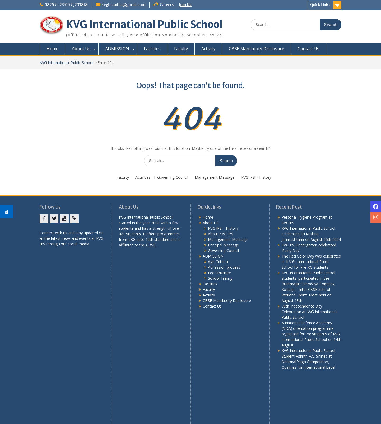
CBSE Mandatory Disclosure (256, 49)
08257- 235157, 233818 (66, 4)
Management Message (214, 177)
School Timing (220, 278)
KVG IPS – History (256, 177)
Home (52, 49)
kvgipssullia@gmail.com (124, 4)
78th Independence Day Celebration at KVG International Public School (309, 312)
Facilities (152, 49)
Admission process (224, 267)
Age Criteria (218, 261)
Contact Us (308, 49)
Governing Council (172, 177)
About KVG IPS (220, 233)
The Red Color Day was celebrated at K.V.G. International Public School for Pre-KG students (311, 262)
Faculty (181, 49)
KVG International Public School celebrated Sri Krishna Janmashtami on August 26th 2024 (311, 234)
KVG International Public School (144, 24)
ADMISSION (117, 49)
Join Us (185, 4)
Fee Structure (219, 272)
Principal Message (223, 244)
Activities (143, 177)
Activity (208, 49)
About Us (81, 49)
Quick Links (320, 4)
